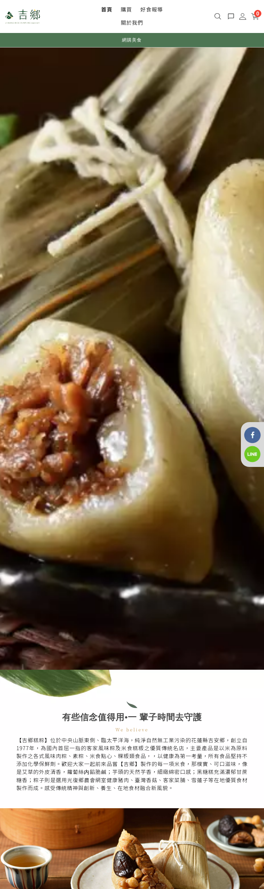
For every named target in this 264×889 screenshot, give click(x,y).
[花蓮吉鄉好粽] (252, 434)
